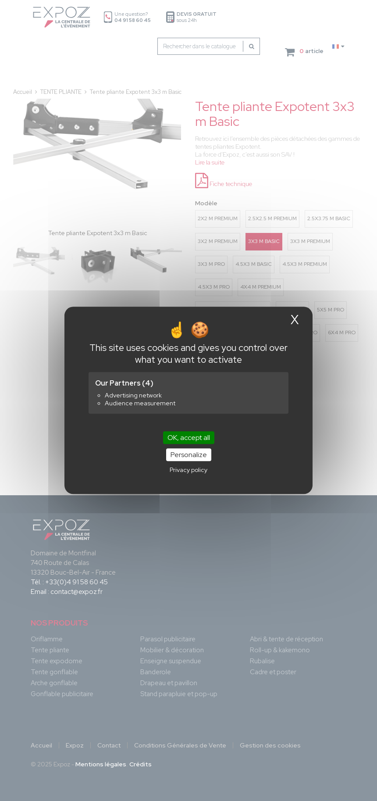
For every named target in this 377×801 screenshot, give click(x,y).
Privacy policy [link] (188, 470)
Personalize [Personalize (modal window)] (189, 455)
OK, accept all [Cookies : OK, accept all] (188, 437)
